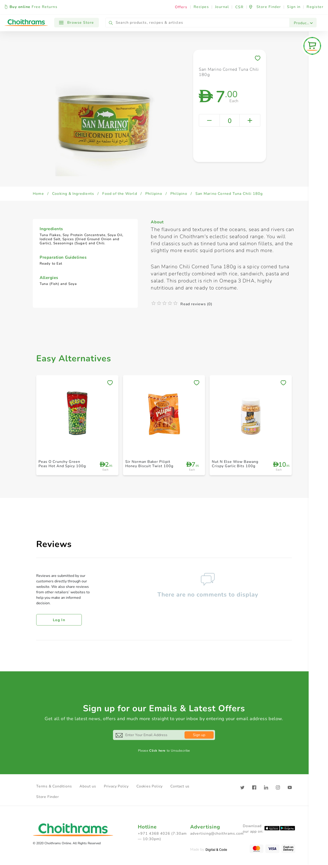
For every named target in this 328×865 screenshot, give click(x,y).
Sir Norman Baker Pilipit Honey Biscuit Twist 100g (149, 464)
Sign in (294, 6)
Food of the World (119, 193)
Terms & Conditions (54, 786)
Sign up (199, 734)
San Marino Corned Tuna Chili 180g (229, 193)
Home (38, 193)
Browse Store (76, 22)
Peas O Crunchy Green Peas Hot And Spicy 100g (62, 464)
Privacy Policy (116, 786)
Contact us (180, 786)
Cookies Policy (149, 786)
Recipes (201, 6)
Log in (59, 620)
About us (87, 786)
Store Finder (47, 796)
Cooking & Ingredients (73, 193)
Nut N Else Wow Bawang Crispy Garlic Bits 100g (235, 464)
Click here (157, 750)
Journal (222, 6)
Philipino (153, 193)
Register (315, 6)
